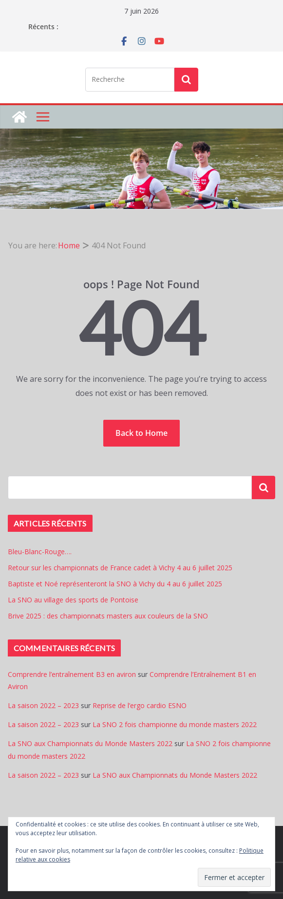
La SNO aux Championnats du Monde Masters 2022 (90, 743)
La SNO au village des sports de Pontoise (73, 599)
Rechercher (263, 487)
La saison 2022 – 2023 (43, 705)
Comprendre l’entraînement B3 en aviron (72, 674)
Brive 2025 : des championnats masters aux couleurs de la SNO (108, 615)
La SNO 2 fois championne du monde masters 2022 (175, 724)
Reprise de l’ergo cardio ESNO (140, 705)
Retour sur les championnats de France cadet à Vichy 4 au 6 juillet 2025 (120, 567)
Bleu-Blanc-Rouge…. (40, 551)
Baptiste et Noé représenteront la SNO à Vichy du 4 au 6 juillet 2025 (115, 583)
